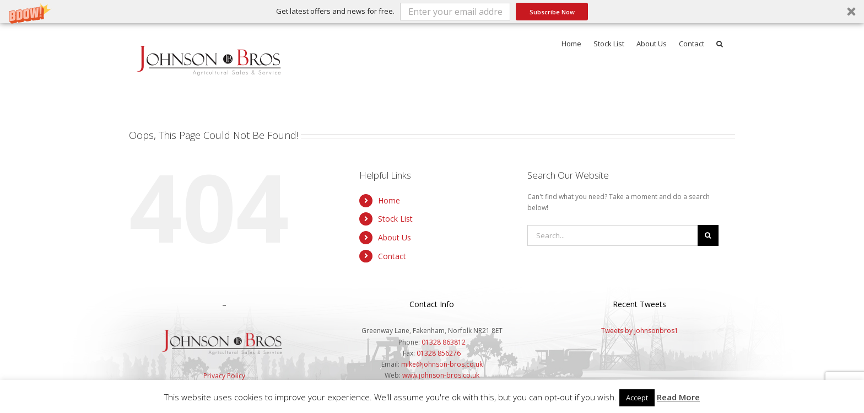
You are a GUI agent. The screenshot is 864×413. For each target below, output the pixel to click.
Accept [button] (637, 398)
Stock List (395, 218)
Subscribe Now (552, 12)
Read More (678, 397)
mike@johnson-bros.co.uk (442, 364)
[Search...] (612, 235)
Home (389, 200)
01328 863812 (444, 342)
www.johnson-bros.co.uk (440, 375)
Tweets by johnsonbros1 (639, 330)
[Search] (708, 235)
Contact (392, 256)
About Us (394, 237)
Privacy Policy (224, 375)
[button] (432, 11)
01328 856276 (439, 353)
